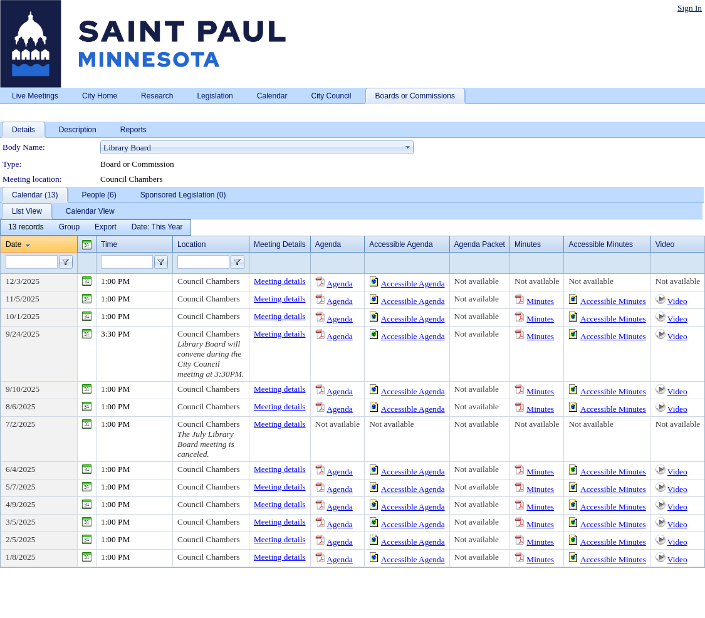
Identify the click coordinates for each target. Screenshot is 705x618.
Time (109, 244)
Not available (476, 281)
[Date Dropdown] (157, 227)
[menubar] (95, 227)
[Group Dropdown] (69, 227)
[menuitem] (26, 227)
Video (677, 301)
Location (191, 244)
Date (13, 244)
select (408, 147)
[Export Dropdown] (105, 227)
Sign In (689, 8)
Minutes (540, 301)
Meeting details (280, 281)
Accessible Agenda (413, 283)
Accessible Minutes (613, 301)
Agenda (339, 283)
